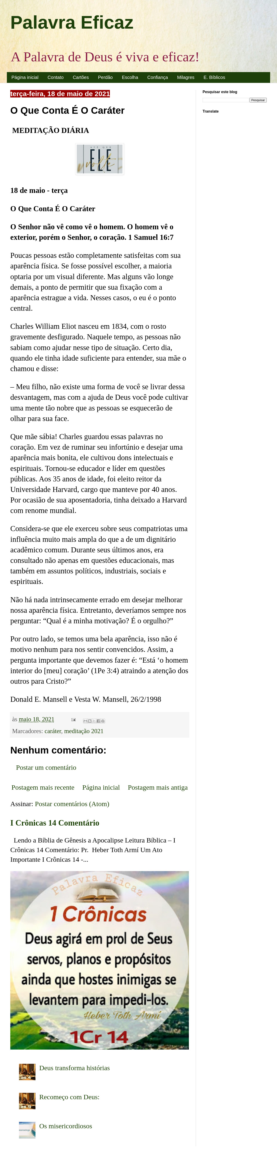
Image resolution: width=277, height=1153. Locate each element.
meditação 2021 (84, 731)
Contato (56, 77)
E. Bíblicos (214, 77)
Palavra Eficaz (71, 22)
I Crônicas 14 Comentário (54, 822)
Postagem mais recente (42, 787)
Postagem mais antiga (158, 787)
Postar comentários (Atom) (72, 803)
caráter (53, 731)
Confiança (157, 77)
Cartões (81, 77)
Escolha (130, 77)
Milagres (186, 77)
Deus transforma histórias (74, 1068)
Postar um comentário (46, 767)
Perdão (105, 77)
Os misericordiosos (65, 1126)
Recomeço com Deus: (69, 1097)
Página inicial (24, 77)
